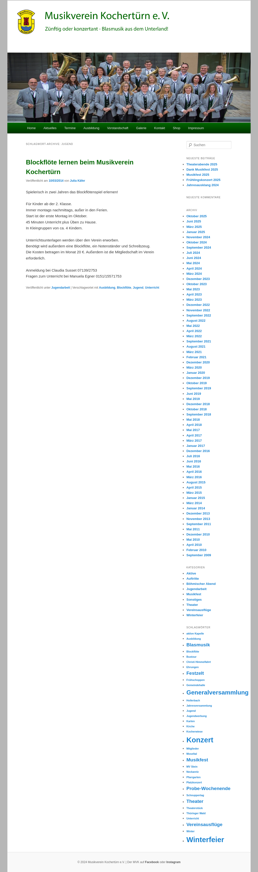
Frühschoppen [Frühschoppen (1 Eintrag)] (195, 679)
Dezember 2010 (198, 534)
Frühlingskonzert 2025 (203, 180)
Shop (176, 128)
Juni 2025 (193, 221)
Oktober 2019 (196, 383)
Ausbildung (91, 128)
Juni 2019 (193, 394)
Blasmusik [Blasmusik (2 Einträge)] (198, 644)
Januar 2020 (195, 373)
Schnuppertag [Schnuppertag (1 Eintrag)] (195, 795)
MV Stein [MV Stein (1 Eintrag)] (192, 766)
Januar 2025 (195, 232)
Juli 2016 (193, 456)
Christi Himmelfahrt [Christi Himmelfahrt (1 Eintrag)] (198, 661)
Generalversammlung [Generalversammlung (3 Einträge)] (217, 692)
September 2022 (198, 315)
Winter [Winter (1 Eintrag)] (190, 831)
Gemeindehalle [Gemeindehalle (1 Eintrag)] (195, 685)
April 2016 (194, 472)
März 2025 (194, 227)
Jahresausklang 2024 (202, 185)
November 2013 (198, 519)
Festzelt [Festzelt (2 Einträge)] (195, 673)
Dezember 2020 (198, 362)
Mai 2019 (193, 399)
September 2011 (198, 524)
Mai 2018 (193, 419)
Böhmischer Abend (201, 584)
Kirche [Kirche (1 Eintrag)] (190, 726)
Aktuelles (49, 128)
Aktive (191, 573)
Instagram (173, 862)
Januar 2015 (195, 498)
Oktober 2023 (196, 284)
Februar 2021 (196, 357)
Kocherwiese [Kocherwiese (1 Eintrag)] (194, 731)
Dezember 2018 (198, 404)
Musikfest (193, 594)
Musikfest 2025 (197, 175)
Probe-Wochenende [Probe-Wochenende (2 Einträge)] (208, 788)
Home (31, 128)
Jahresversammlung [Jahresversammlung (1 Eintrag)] (199, 705)
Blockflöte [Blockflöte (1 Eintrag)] (192, 651)
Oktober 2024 (196, 242)
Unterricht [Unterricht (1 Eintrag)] (192, 818)
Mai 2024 (193, 263)
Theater (192, 605)
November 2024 (198, 237)
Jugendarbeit (60, 287)
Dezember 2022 (198, 305)
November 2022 (198, 310)
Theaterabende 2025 (201, 164)
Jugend (138, 287)
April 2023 (194, 294)
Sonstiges (194, 599)
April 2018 (194, 425)
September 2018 (198, 414)
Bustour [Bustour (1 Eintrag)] (191, 656)
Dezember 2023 (198, 279)
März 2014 (194, 503)
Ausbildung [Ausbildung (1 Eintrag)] (193, 638)
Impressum (196, 128)
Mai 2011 (193, 529)
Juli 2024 (193, 253)
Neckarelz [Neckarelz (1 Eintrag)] (192, 771)
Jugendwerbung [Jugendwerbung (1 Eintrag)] (196, 715)
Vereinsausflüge (198, 610)
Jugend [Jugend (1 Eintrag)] (191, 710)
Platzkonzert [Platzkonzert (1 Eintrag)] (194, 782)
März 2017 (194, 440)
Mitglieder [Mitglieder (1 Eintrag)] (192, 748)
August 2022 (195, 320)
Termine (70, 128)
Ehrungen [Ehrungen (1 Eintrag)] (192, 667)
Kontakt (159, 128)
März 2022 (194, 336)
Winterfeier (194, 615)
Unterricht (152, 287)
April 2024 (194, 268)
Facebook (152, 862)
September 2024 (198, 247)
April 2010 (194, 545)
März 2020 (194, 367)
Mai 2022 (193, 326)
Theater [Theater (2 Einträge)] (194, 801)
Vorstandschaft (117, 128)
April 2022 (194, 331)
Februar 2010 (196, 550)
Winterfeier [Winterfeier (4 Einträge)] (205, 839)
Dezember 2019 (198, 378)
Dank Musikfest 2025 (202, 169)
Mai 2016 (193, 466)
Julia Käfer (77, 180)
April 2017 (194, 435)
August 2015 (195, 482)
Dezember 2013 (198, 513)
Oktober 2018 (196, 409)
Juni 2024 (193, 258)
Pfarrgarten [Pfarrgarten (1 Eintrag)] (193, 777)
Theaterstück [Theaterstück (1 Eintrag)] (194, 808)
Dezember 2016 (198, 451)
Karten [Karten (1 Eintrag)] (190, 721)
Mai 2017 (193, 430)
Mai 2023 (193, 289)
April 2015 (194, 487)
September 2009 (198, 555)
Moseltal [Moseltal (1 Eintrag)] (191, 753)
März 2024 (194, 274)
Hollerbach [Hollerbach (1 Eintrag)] (193, 700)
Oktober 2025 (196, 216)
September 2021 (198, 341)
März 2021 (194, 352)
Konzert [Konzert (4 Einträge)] (199, 740)
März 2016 (194, 477)
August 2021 (195, 346)
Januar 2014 (195, 508)
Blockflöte (124, 287)
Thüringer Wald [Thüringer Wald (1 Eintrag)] (196, 813)
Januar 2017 (195, 446)
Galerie (141, 128)
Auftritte (192, 578)
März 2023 (194, 299)
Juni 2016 (193, 461)
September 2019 (198, 388)
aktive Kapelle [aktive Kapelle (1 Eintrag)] (195, 633)
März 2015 (194, 493)
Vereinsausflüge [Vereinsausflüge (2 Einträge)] (204, 824)
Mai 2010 (193, 539)
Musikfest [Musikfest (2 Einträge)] (197, 759)
